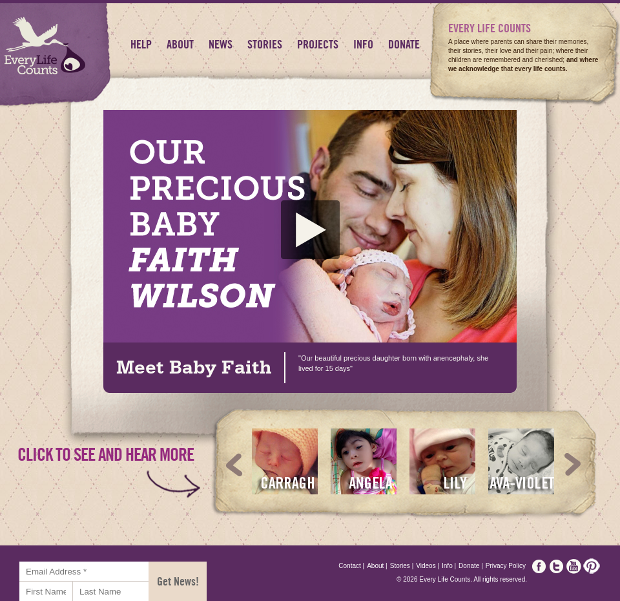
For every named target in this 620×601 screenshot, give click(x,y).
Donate (404, 44)
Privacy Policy (506, 566)
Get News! (178, 582)
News (220, 44)
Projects (317, 44)
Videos (427, 566)
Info (363, 44)
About (180, 44)
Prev (234, 464)
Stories (264, 44)
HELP (141, 44)
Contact (351, 566)
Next (572, 464)
